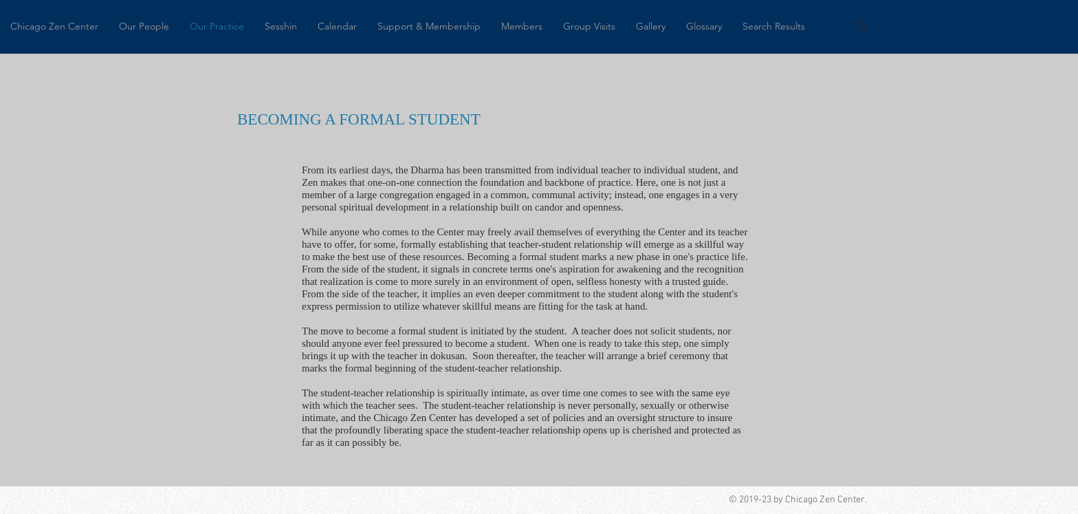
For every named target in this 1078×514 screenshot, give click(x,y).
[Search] (861, 26)
